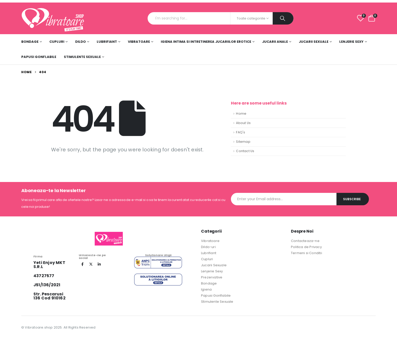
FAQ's (240, 132)
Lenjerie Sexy (351, 41)
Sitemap (243, 141)
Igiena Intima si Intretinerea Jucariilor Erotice (206, 41)
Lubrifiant (107, 41)
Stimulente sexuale (82, 56)
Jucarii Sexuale (313, 41)
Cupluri (56, 41)
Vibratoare (139, 41)
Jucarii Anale (275, 41)
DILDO (80, 41)
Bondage (29, 41)
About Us (243, 123)
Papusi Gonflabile (38, 56)
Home (241, 113)
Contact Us (245, 151)
